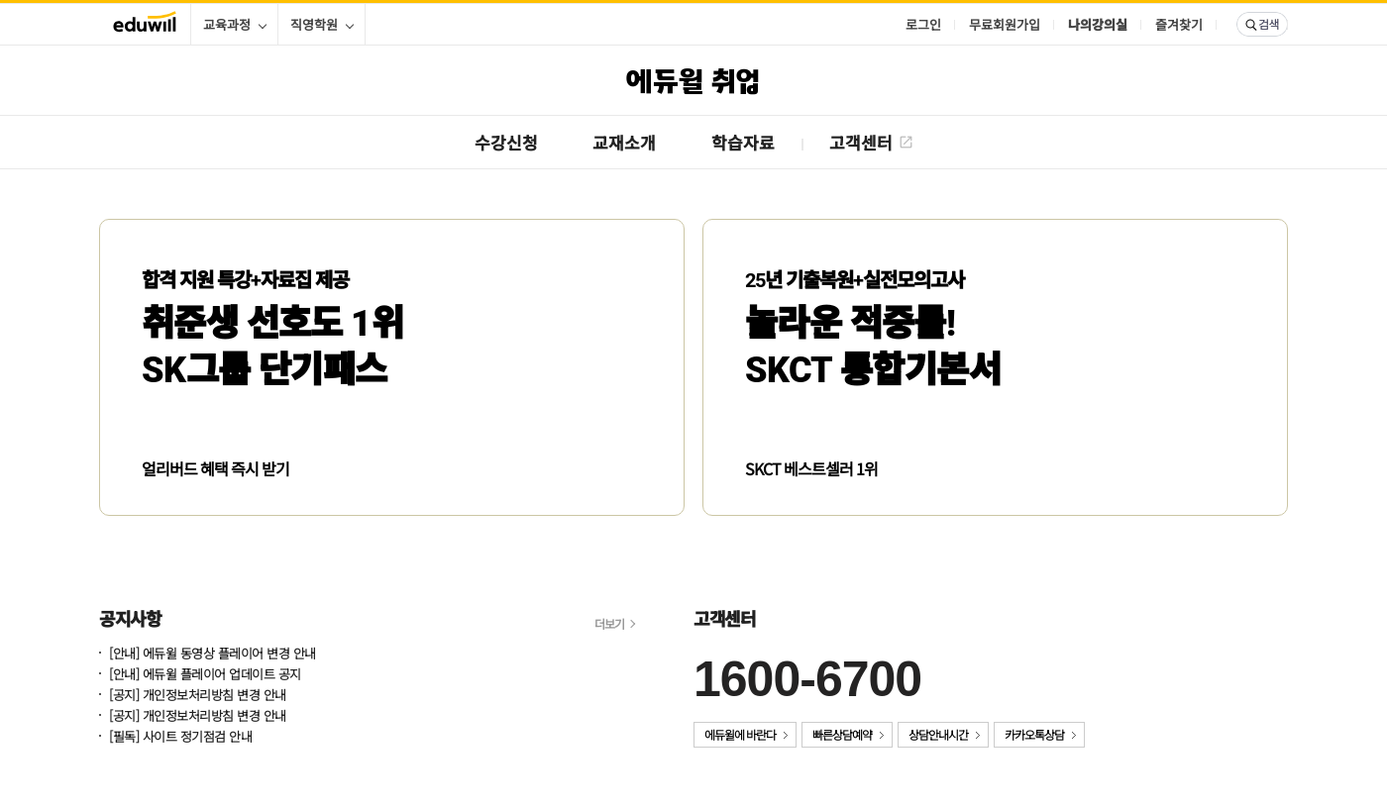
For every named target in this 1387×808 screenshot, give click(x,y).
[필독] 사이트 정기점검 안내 (180, 737)
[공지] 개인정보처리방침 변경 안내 (197, 695)
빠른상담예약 (842, 734)
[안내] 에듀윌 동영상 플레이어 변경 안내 (212, 654)
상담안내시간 (938, 734)
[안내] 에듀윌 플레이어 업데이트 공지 (205, 674)
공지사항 (129, 618)
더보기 (609, 623)
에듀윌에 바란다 (740, 734)
